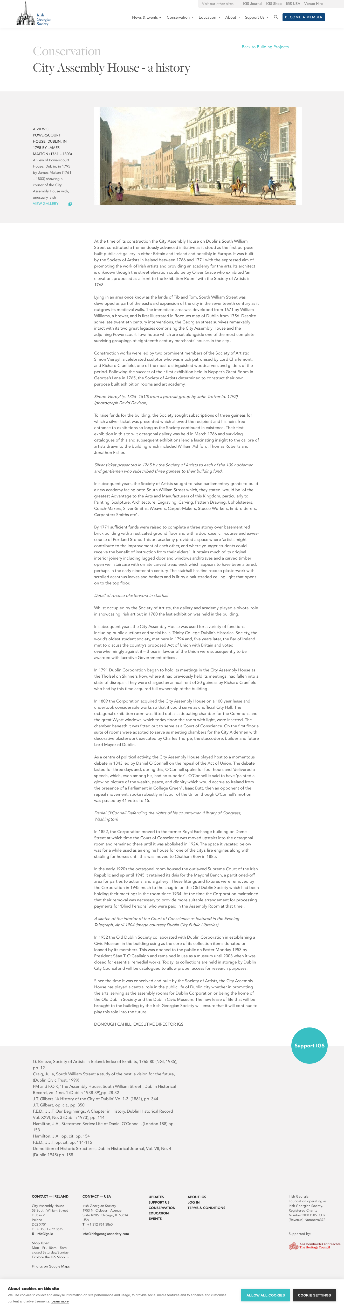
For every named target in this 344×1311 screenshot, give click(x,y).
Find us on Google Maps (51, 1266)
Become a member (303, 17)
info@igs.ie (45, 1234)
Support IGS (310, 1045)
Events (155, 1219)
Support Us (159, 1202)
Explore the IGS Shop (48, 1257)
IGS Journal (252, 4)
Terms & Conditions (206, 1208)
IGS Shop (274, 4)
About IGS (197, 1197)
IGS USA (293, 4)
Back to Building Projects (265, 46)
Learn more (59, 1301)
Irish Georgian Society (33, 13)
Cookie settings (314, 1295)
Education (159, 1213)
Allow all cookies (265, 1295)
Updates (156, 1197)
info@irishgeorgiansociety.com (105, 1234)
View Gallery (45, 203)
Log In (194, 1202)
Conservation (162, 1208)
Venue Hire (313, 4)
